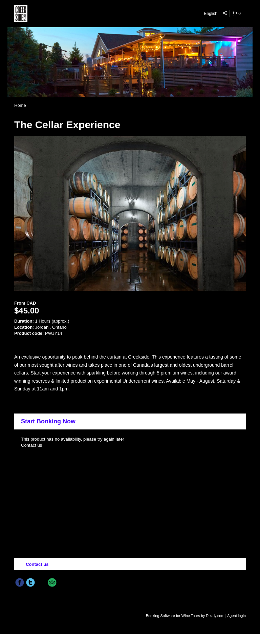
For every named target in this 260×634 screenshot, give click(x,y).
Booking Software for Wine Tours (173, 616)
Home (20, 105)
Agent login (236, 616)
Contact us (31, 445)
